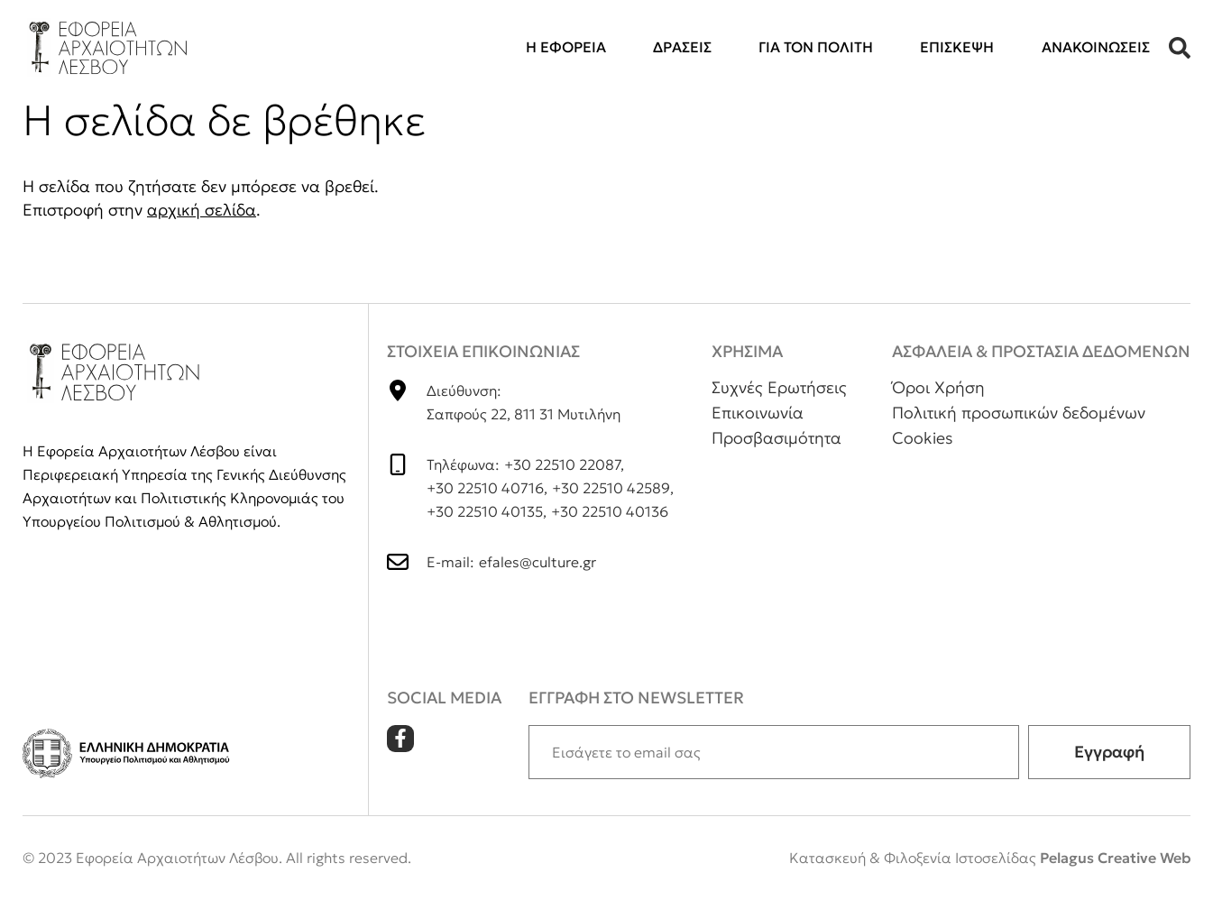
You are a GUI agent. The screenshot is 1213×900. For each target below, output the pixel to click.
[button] (1179, 48)
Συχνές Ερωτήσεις (779, 387)
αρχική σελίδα (201, 209)
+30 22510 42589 (611, 488)
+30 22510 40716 (485, 488)
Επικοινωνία (758, 412)
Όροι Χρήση (938, 387)
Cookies (922, 437)
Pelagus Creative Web (1115, 858)
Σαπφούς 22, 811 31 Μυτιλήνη (523, 414)
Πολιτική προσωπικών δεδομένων (1018, 412)
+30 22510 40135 (485, 511)
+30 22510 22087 (562, 464)
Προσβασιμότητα (776, 437)
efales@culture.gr (537, 562)
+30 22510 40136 (609, 511)
